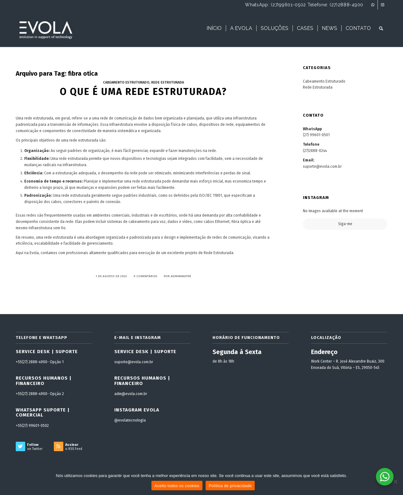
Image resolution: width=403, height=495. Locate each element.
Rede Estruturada (167, 82)
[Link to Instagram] (382, 4)
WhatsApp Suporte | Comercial (43, 412)
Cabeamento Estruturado (126, 82)
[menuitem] (214, 28)
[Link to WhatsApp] (372, 4)
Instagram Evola (136, 410)
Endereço (324, 352)
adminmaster (181, 276)
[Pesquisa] (381, 28)
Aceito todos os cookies (177, 485)
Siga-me (345, 224)
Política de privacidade (230, 485)
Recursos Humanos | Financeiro (43, 380)
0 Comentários (145, 276)
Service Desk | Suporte (47, 351)
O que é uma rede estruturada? (143, 91)
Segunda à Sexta (237, 352)
